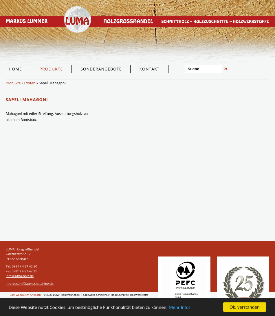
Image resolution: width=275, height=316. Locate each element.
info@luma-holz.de (20, 276)
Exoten (30, 83)
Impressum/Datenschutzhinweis (30, 283)
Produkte (13, 83)
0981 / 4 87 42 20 (24, 266)
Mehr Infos (179, 308)
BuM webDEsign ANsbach (25, 295)
